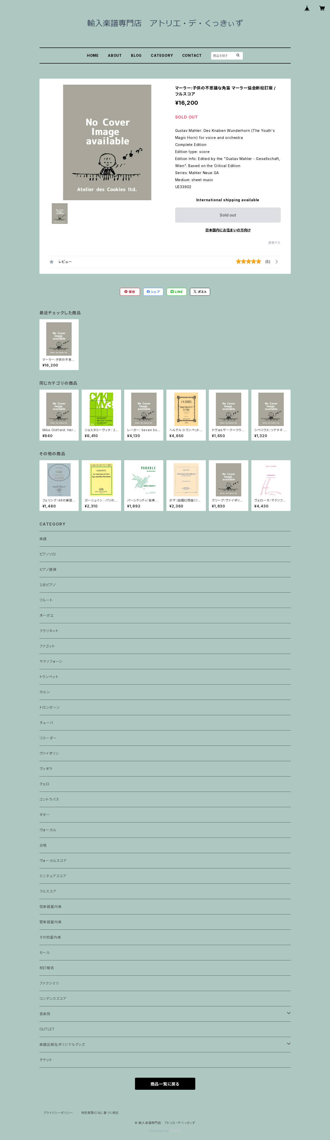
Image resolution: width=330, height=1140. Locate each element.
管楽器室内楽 (50, 922)
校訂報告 (46, 968)
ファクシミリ (49, 983)
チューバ (46, 722)
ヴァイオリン (49, 753)
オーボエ (46, 615)
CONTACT (192, 55)
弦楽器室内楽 (50, 906)
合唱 (43, 845)
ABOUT (115, 55)
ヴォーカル (48, 830)
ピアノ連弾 (48, 569)
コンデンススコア (53, 998)
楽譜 (43, 539)
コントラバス (49, 799)
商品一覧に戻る (165, 1083)
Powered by (165, 1131)
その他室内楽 (50, 937)
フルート (46, 600)
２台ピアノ (47, 585)
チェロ (44, 784)
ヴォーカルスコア (53, 860)
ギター (44, 814)
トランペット (49, 677)
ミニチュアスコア (53, 876)
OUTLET (47, 1029)
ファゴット (47, 646)
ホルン (44, 692)
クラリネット (49, 631)
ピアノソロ (47, 554)
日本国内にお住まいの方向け (228, 230)
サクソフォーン (51, 661)
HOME (93, 55)
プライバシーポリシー (58, 1113)
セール (44, 952)
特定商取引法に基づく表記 (100, 1113)
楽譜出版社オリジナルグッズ (62, 1044)
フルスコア (48, 891)
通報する (274, 242)
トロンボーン (49, 707)
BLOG (136, 55)
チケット (45, 1060)
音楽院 (45, 1014)
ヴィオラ (46, 768)
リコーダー (48, 738)
